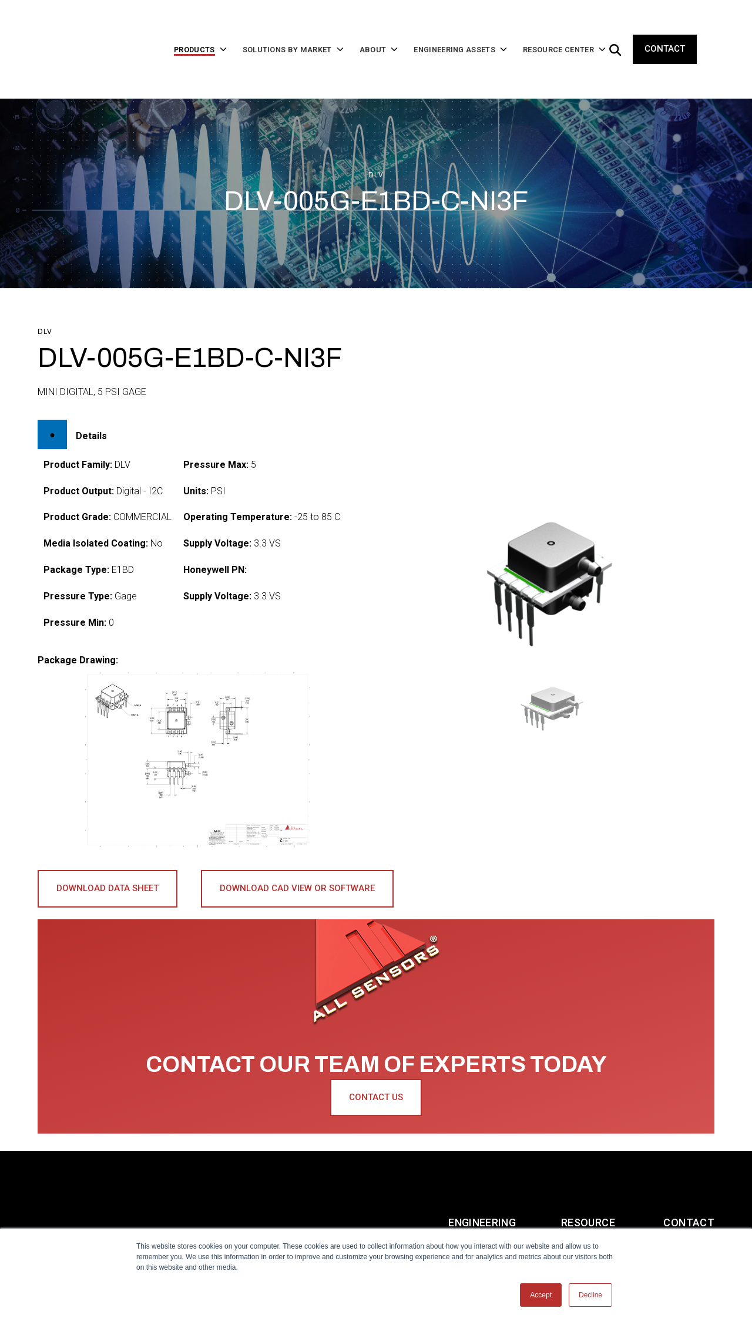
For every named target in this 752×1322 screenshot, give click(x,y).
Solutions (211, 1176)
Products (125, 1176)
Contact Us (376, 1060)
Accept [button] (541, 1295)
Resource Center (588, 1176)
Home (53, 1176)
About (289, 1176)
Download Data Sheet (107, 851)
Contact (664, 30)
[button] (555, 671)
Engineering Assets (482, 1176)
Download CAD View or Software (297, 851)
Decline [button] (590, 1295)
